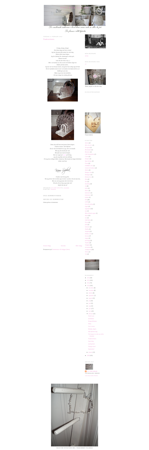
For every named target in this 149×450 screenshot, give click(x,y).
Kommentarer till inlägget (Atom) (61, 249)
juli (89, 300)
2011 (88, 283)
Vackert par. (91, 316)
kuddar (87, 197)
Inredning (87, 184)
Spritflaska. (91, 318)
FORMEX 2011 (89, 165)
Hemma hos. (88, 177)
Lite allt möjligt (89, 204)
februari (90, 313)
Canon (86, 156)
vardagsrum (88, 249)
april (89, 308)
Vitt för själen (74, 7)
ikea (86, 181)
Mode (86, 215)
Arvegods (87, 147)
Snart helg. (91, 341)
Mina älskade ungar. (90, 213)
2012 (88, 280)
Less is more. (91, 326)
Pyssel (86, 222)
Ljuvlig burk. (91, 344)
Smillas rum (88, 233)
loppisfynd (87, 208)
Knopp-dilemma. (92, 321)
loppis (86, 206)
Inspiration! (91, 349)
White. (90, 323)
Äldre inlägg (79, 245)
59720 (86, 56)
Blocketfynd (88, 150)
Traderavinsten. (92, 338)
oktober (90, 293)
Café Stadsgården (89, 154)
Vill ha (86, 252)
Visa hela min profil (91, 375)
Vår (86, 254)
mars (89, 311)
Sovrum (87, 236)
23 (85, 64)
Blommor (87, 152)
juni (89, 303)
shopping (87, 231)
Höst (86, 179)
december (91, 288)
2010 (88, 285)
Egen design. (88, 161)
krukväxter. (88, 195)
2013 (88, 277)
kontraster (87, 193)
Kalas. (86, 190)
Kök (86, 199)
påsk (86, 224)
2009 (88, 355)
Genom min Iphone (90, 168)
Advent (87, 143)
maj (89, 306)
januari (90, 352)
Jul (86, 186)
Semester (87, 227)
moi (86, 218)
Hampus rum (88, 172)
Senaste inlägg (47, 245)
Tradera (53, 189)
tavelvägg (87, 240)
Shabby (87, 229)
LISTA (86, 202)
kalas (86, 188)
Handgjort (87, 174)
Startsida (63, 245)
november (91, 290)
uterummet (87, 247)
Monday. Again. (92, 329)
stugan (86, 238)
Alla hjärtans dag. (93, 331)
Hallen (86, 170)
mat (86, 211)
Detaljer (87, 159)
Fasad (86, 163)
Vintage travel (92, 346)
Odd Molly (88, 220)
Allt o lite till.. (88, 145)
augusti (90, 298)
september (91, 295)
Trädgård (87, 245)
